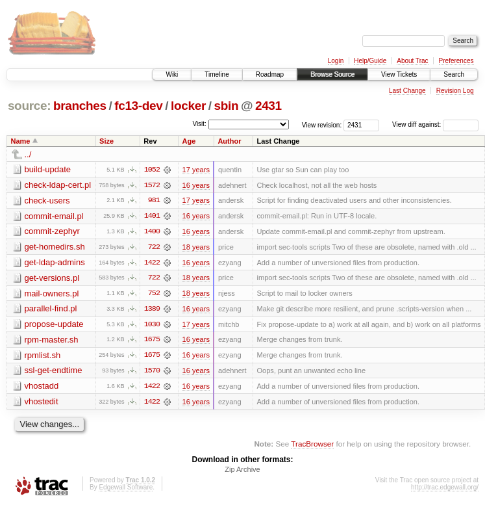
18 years (196, 248)
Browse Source (332, 74)
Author (229, 141)
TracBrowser (312, 445)
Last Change (407, 90)
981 (154, 201)
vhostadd (42, 388)
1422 (152, 263)
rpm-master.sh (52, 341)
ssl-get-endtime (53, 372)
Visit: (199, 123)
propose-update (54, 325)
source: (29, 105)
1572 (152, 185)
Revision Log (455, 90)
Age (189, 141)
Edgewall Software (126, 489)
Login (335, 60)
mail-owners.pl (52, 294)
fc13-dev (138, 105)
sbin (226, 105)
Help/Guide (370, 60)
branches (79, 105)
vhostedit (41, 403)
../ (28, 154)
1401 (152, 216)
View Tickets (399, 74)
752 (154, 294)
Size (106, 141)
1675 (152, 341)
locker (188, 105)
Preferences (456, 60)
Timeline (217, 74)
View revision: (322, 124)
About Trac (412, 60)
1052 (152, 169)
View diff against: (435, 124)
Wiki (172, 74)
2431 (268, 105)
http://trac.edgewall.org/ (445, 489)
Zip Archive (242, 472)
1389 (152, 310)
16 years (196, 185)
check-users (47, 200)
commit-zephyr (52, 232)
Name (21, 141)
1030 (152, 325)
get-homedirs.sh (55, 247)
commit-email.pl (54, 216)
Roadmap (270, 74)
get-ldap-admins (55, 263)
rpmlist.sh (43, 356)
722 (154, 247)
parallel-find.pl (51, 310)
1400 (152, 232)
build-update (48, 169)
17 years (196, 170)
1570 (152, 372)
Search (453, 74)
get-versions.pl (52, 278)
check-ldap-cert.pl (58, 185)
